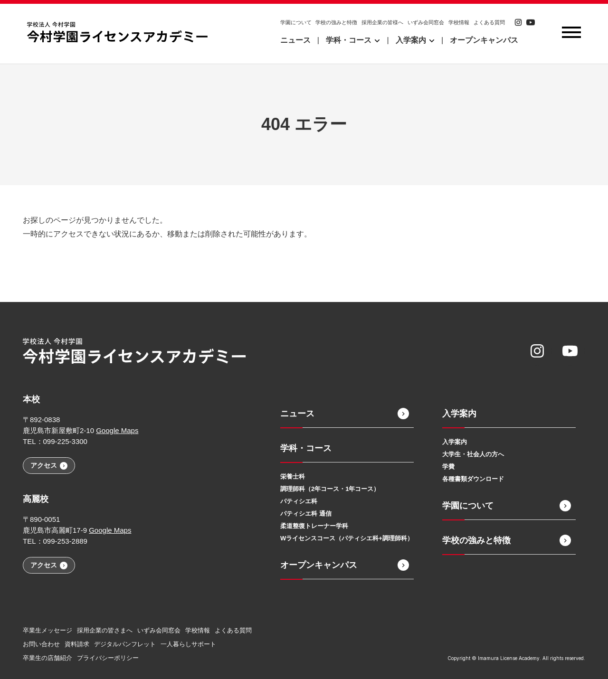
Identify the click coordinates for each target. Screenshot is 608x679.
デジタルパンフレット (125, 644)
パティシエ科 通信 (306, 513)
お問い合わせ (41, 644)
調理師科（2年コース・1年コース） (330, 488)
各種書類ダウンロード (473, 478)
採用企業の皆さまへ (105, 630)
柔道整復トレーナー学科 (314, 525)
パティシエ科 (298, 501)
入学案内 (454, 441)
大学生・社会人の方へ (473, 454)
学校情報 (458, 22)
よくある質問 (489, 22)
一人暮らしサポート (188, 644)
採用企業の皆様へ (382, 22)
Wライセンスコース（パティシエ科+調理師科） (346, 538)
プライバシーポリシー (108, 657)
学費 (448, 466)
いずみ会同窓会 (426, 22)
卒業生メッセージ (47, 630)
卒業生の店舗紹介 (47, 657)
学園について (296, 22)
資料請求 (77, 644)
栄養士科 (292, 476)
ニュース (295, 40)
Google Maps (117, 430)
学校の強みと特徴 (336, 22)
